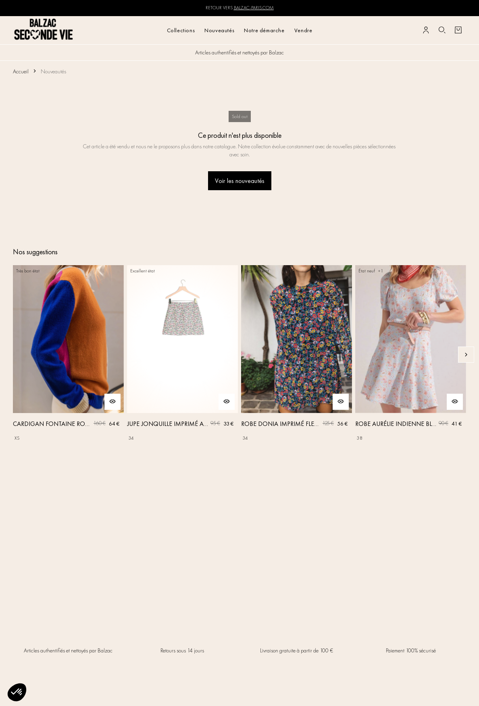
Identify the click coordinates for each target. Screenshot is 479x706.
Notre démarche (264, 30)
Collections (181, 30)
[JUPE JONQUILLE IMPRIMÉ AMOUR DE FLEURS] (182, 354)
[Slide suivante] (466, 355)
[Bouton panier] (458, 30)
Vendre (303, 30)
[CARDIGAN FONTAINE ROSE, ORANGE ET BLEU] (68, 354)
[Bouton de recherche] (442, 30)
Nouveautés (219, 30)
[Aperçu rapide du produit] (112, 402)
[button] (17, 692)
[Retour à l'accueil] (44, 30)
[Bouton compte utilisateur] (426, 30)
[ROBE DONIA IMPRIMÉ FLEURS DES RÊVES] (296, 354)
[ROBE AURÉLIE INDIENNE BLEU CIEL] (410, 354)
